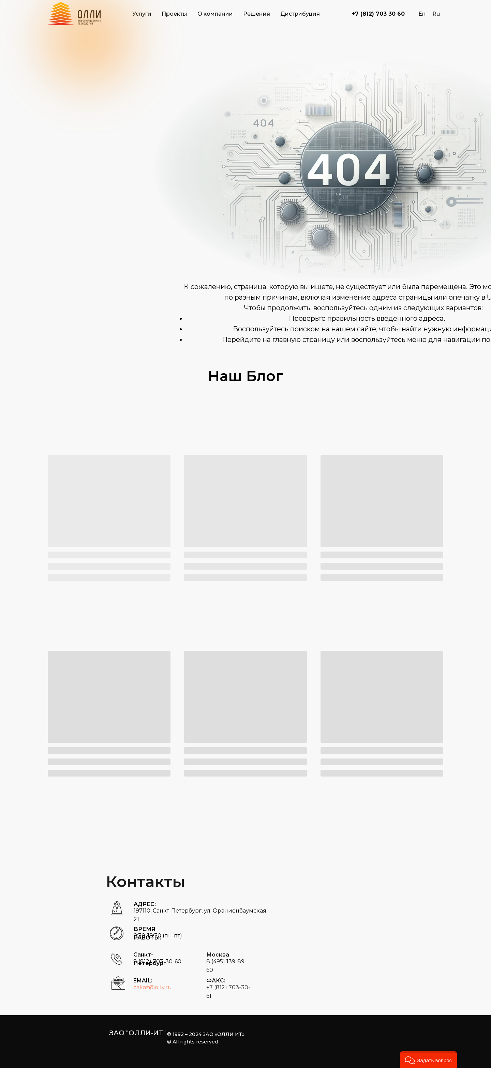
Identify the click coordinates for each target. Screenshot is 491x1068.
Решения (256, 14)
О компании (215, 14)
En (422, 14)
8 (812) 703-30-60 (157, 961)
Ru (436, 14)
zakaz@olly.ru (152, 987)
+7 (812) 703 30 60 (378, 14)
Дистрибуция (300, 14)
